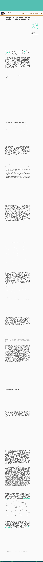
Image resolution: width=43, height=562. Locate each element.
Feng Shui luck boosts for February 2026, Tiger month (35, 28)
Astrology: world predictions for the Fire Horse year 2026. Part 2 (35, 22)
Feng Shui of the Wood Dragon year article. (19, 264)
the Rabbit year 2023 (25, 486)
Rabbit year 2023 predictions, (13, 125)
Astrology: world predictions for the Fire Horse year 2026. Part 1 (35, 25)
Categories (32, 33)
